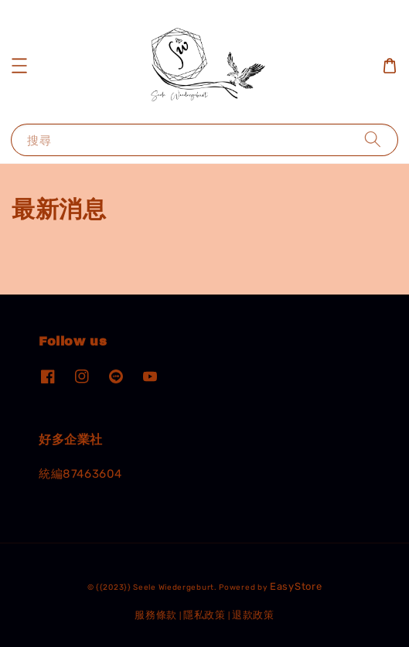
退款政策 (253, 615)
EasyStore (296, 586)
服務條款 (156, 615)
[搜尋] (372, 139)
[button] (19, 66)
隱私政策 (204, 615)
